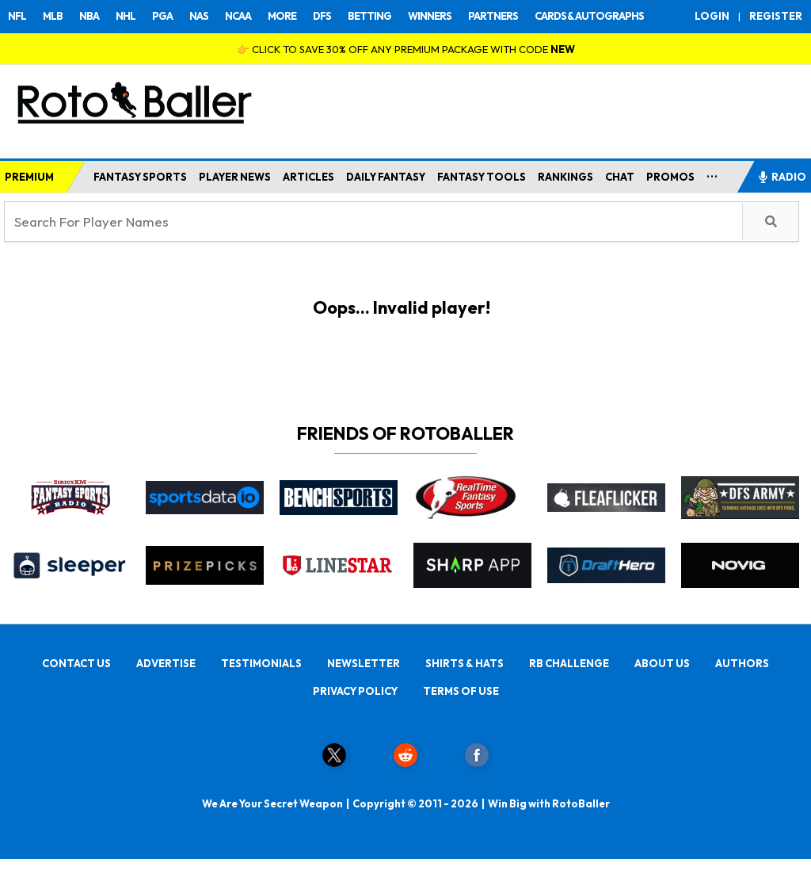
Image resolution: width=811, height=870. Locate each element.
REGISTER (775, 16)
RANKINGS (565, 176)
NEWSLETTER (363, 663)
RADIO (781, 176)
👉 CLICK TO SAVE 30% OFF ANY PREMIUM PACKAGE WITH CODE (406, 49)
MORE (282, 16)
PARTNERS (493, 16)
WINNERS (429, 16)
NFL (17, 16)
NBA (89, 16)
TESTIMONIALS (261, 663)
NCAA (238, 16)
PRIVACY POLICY (355, 691)
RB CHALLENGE (569, 663)
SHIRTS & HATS (464, 663)
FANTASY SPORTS (140, 176)
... (712, 173)
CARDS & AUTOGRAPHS (589, 16)
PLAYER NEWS (235, 176)
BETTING (369, 16)
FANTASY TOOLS (481, 176)
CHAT (619, 176)
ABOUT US (662, 663)
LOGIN (712, 16)
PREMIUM (29, 176)
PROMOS (670, 176)
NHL (125, 16)
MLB (53, 16)
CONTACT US (76, 663)
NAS (198, 16)
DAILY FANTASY (385, 176)
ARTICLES (308, 176)
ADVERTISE (166, 663)
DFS (322, 16)
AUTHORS (742, 663)
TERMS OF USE (461, 691)
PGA (162, 16)
